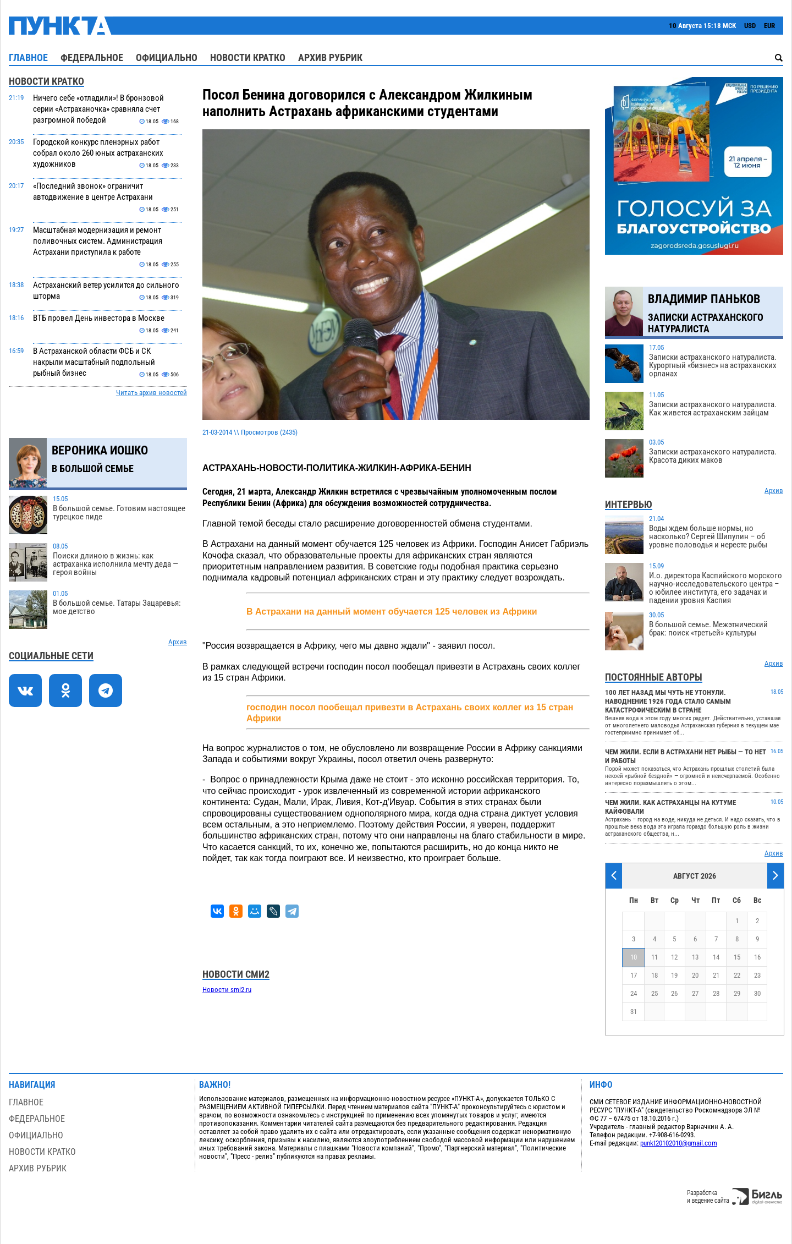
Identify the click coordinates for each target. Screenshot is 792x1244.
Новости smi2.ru (226, 989)
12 (674, 957)
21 (716, 975)
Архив (177, 642)
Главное (28, 57)
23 (757, 975)
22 (737, 975)
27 (695, 993)
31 (633, 1011)
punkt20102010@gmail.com (678, 1143)
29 (737, 993)
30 (757, 993)
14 (716, 957)
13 (695, 957)
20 (695, 975)
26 (674, 993)
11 (654, 957)
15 (737, 957)
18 (654, 975)
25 (654, 993)
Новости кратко (247, 57)
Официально (166, 57)
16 (757, 957)
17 (633, 975)
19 (674, 975)
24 (633, 993)
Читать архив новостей (151, 392)
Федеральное (92, 57)
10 (633, 957)
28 (716, 993)
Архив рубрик (330, 57)
